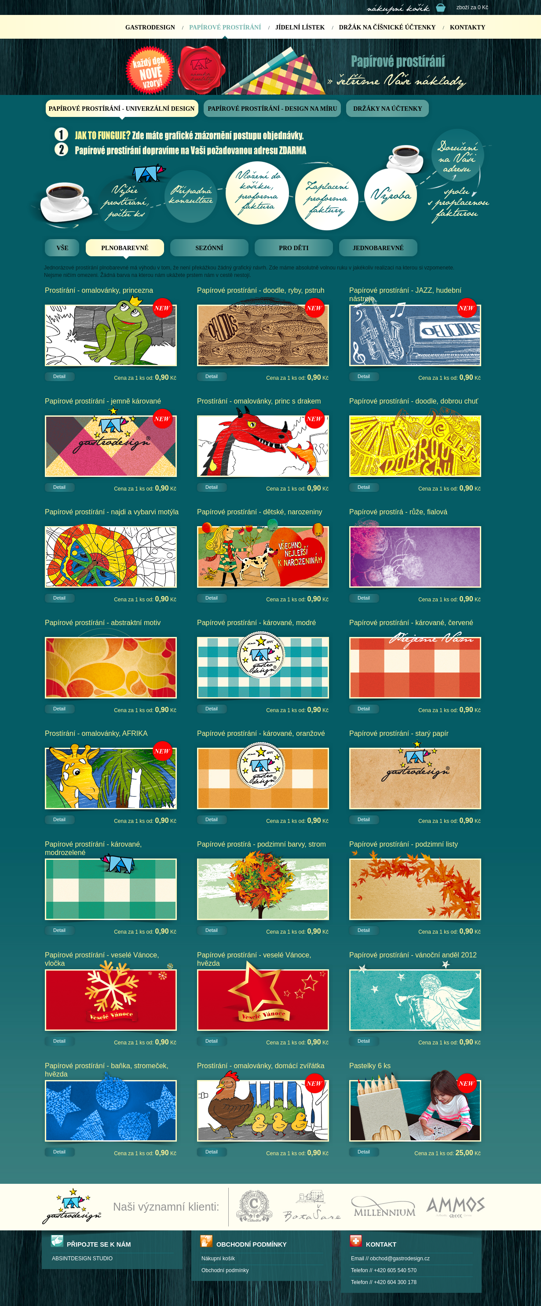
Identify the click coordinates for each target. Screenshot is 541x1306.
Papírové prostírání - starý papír (399, 733)
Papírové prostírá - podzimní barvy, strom (261, 844)
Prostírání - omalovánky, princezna (99, 290)
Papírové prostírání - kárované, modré (256, 622)
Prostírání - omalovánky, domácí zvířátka (261, 1066)
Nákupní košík (218, 1258)
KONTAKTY (468, 27)
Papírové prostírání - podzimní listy (403, 844)
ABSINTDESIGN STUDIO (82, 1258)
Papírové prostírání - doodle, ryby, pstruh (261, 290)
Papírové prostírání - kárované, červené (411, 622)
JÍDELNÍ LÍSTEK (300, 27)
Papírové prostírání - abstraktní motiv (103, 622)
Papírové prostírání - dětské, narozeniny (259, 512)
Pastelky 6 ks (370, 1066)
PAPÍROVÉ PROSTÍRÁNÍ (225, 27)
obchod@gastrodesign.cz (400, 1258)
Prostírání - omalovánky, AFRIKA (96, 733)
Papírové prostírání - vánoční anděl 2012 (413, 955)
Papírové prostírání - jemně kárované (103, 401)
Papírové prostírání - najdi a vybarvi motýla (112, 512)
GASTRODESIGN (150, 27)
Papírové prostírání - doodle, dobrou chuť (413, 401)
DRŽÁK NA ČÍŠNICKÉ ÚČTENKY (387, 27)
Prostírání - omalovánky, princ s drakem (259, 401)
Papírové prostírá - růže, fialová (398, 512)
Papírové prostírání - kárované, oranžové (261, 733)
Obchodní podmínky (225, 1270)
